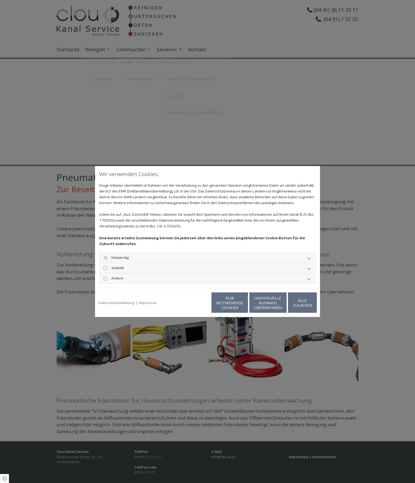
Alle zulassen (292, 302)
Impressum (148, 302)
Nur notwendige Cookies (191, 303)
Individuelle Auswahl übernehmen (242, 302)
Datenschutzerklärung (116, 302)
